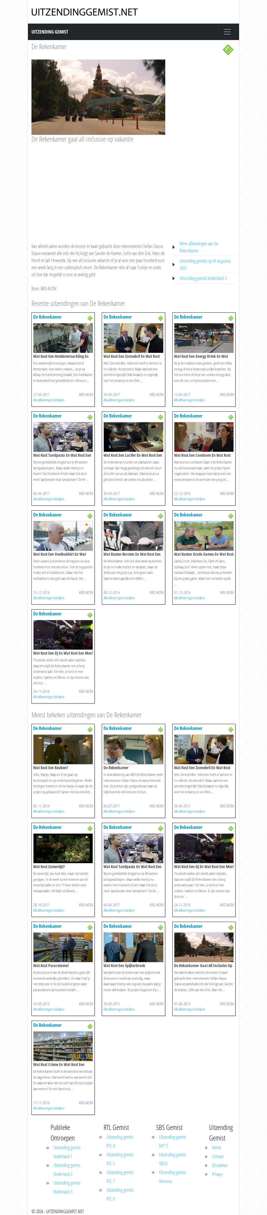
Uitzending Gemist (49, 32)
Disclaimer (220, 1165)
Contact (218, 1156)
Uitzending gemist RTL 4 (120, 1141)
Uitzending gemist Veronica (172, 1176)
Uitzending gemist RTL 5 (120, 1159)
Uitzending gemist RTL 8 (120, 1194)
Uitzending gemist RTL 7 (120, 1176)
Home (216, 1147)
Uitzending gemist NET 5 (172, 1141)
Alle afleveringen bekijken (48, 400)
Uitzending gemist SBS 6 (172, 1159)
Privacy (217, 1174)
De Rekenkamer (49, 46)
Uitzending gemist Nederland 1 (67, 1152)
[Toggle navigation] (227, 32)
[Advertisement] (98, 187)
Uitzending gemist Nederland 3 (203, 278)
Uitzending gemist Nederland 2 (67, 1169)
